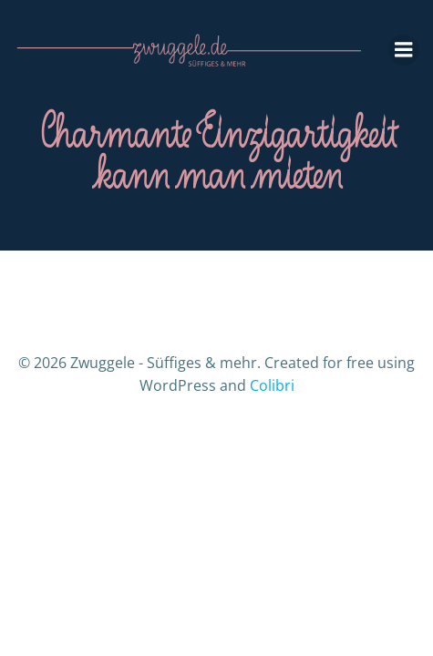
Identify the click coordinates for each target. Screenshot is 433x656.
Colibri (272, 385)
